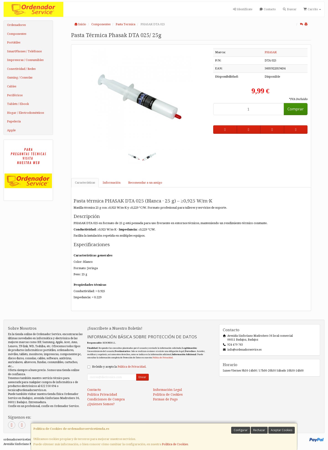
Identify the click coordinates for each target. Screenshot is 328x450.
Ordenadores (16, 25)
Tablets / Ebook (18, 104)
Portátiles (13, 42)
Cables (11, 86)
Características (85, 182)
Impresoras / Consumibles (25, 60)
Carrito (312, 9)
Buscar (290, 9)
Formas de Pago (165, 399)
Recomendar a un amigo (145, 182)
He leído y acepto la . (119, 366)
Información (111, 182)
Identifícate (242, 9)
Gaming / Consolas (19, 77)
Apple (11, 130)
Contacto (267, 9)
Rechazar (259, 430)
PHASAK (271, 52)
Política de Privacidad (163, 357)
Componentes (16, 33)
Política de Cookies (175, 444)
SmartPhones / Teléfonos (24, 51)
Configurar (241, 430)
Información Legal (167, 390)
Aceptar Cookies (281, 430)
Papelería (14, 121)
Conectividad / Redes (21, 69)
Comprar (295, 108)
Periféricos (15, 95)
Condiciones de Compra (106, 399)
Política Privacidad (102, 394)
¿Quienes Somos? (101, 404)
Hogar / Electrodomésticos (25, 112)
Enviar (142, 377)
